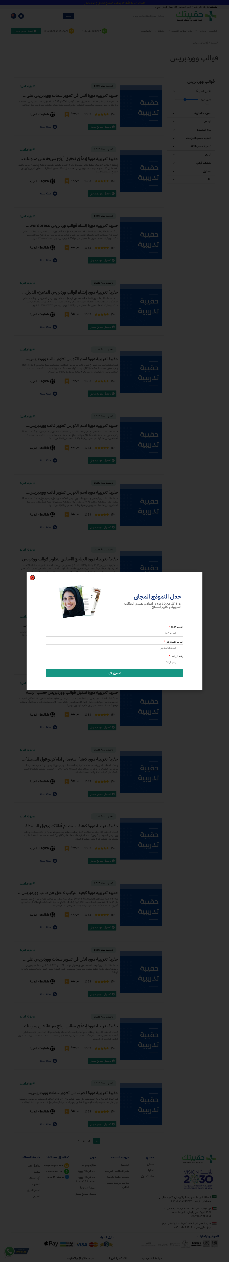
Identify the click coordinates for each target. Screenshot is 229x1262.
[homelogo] (198, 1159)
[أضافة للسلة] (55, 127)
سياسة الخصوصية (152, 1258)
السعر (208, 155)
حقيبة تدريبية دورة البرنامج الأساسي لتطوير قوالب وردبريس (70, 559)
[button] (191, 91)
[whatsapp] (104, 31)
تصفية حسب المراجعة (198, 138)
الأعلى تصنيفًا (203, 91)
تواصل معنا (146, 31)
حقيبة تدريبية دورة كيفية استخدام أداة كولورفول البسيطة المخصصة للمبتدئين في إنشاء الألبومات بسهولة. (72, 759)
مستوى (207, 171)
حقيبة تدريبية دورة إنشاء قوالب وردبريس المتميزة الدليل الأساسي (72, 292)
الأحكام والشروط (117, 1258)
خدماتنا (160, 31)
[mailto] (71, 31)
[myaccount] (21, 16)
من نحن (200, 31)
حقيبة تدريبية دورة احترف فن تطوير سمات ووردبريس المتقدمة (74, 1092)
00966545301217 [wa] (54, 1171)
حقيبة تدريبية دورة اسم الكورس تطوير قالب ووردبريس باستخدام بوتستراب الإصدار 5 (73, 358)
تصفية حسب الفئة (200, 146)
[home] (114, 1165)
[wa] (66, 1171)
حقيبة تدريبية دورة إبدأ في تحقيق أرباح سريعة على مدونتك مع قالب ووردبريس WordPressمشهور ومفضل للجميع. (68, 1026)
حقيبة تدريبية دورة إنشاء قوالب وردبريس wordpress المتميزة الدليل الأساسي (73, 225)
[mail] (66, 1165)
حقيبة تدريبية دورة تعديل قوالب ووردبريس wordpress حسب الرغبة (72, 625)
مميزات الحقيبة (202, 113)
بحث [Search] (68, 16)
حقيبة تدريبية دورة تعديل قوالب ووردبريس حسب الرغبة (72, 692)
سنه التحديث (203, 130)
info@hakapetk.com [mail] (53, 1165)
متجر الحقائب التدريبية (180, 31)
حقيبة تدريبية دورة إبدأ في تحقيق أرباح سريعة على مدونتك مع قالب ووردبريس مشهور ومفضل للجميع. (68, 158)
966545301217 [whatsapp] (91, 31)
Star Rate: (205, 100)
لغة (209, 179)
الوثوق (207, 121)
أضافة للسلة (45, 127)
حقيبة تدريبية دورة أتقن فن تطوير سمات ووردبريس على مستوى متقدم (72, 95)
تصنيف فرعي (203, 163)
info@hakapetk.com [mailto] (56, 31)
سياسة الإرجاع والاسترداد (80, 1258)
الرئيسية (213, 31)
